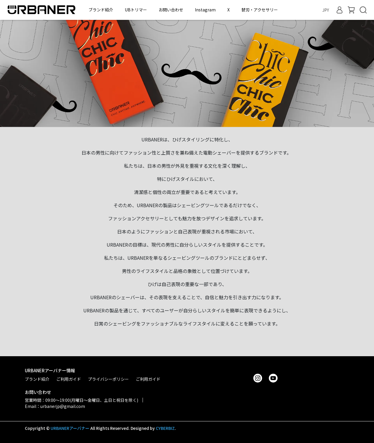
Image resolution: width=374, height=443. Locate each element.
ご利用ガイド (68, 379)
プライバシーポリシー (108, 379)
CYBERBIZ (165, 428)
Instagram (205, 10)
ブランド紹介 (101, 10)
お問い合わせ (171, 10)
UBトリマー (136, 10)
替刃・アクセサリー (259, 10)
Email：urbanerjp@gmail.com (55, 406)
